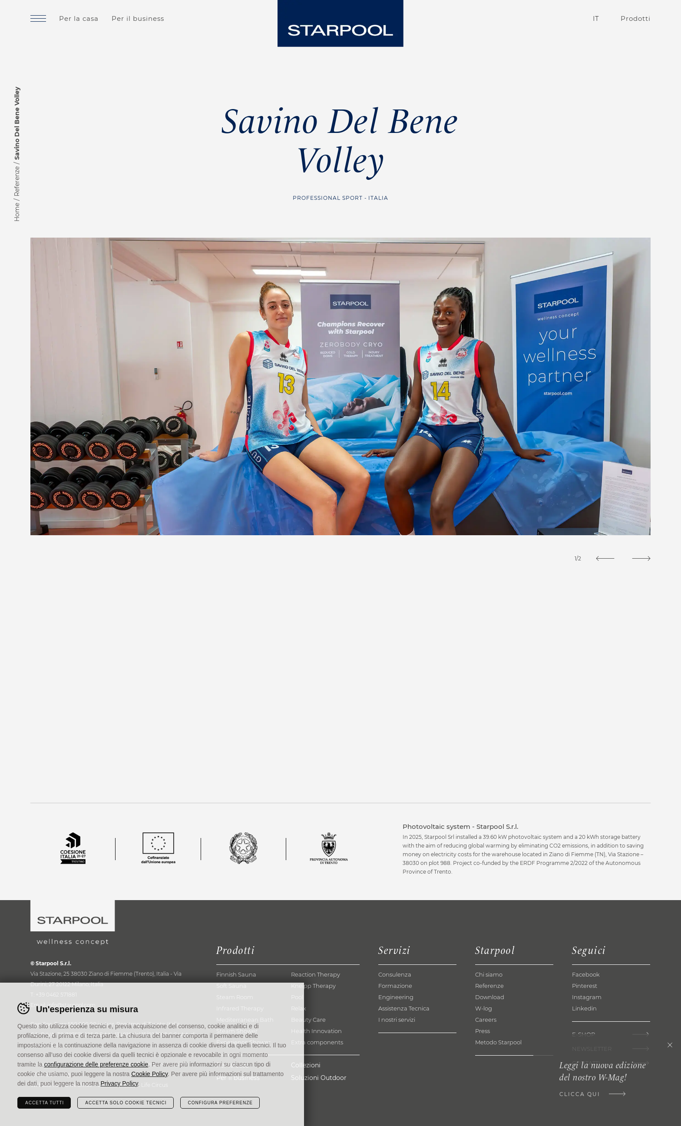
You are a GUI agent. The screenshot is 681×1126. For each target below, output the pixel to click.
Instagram (587, 997)
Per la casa (79, 18)
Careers (485, 1019)
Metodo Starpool (498, 1042)
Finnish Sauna (236, 974)
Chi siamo (488, 974)
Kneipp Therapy (313, 985)
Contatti (546, 19)
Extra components (317, 1042)
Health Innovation (316, 1030)
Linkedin (584, 1008)
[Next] (641, 558)
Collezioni (306, 1065)
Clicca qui (579, 1094)
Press (482, 1030)
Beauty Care (308, 1019)
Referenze (17, 181)
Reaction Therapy (315, 974)
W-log (483, 1008)
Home (17, 212)
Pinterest (584, 985)
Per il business (138, 18)
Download (489, 997)
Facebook (586, 974)
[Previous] (605, 558)
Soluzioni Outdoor (319, 1078)
